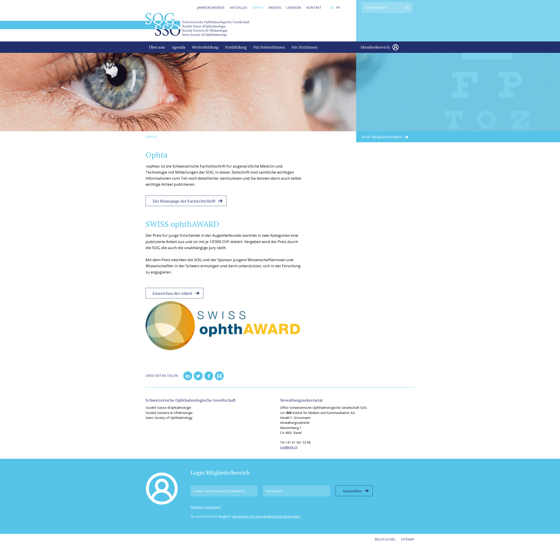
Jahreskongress (210, 7)
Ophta (257, 7)
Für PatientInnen (269, 47)
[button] (187, 375)
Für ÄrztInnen (304, 47)
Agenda (178, 47)
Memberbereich (375, 47)
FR (338, 7)
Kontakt (313, 7)
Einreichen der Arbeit (172, 293)
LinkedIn (293, 7)
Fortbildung (236, 47)
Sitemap (407, 539)
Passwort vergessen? (205, 507)
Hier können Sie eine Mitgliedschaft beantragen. (266, 516)
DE (332, 7)
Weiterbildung (205, 47)
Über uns (157, 47)
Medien (275, 7)
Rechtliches (385, 539)
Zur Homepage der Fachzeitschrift (184, 201)
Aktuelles (238, 7)
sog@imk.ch (288, 447)
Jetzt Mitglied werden (382, 136)
